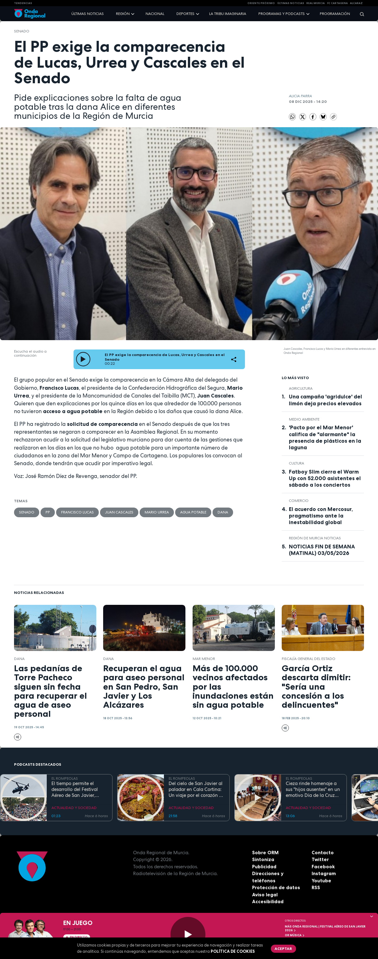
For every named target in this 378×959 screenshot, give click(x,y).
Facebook (323, 867)
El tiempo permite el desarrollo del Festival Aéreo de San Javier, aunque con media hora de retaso (77, 789)
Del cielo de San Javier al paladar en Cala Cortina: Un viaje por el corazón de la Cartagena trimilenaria (196, 789)
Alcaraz (356, 3)
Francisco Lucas (77, 512)
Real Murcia (315, 3)
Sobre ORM (265, 852)
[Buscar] (360, 13)
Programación (335, 13)
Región (123, 13)
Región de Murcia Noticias (315, 538)
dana (223, 512)
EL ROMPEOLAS (64, 778)
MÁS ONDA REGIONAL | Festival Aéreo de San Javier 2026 (325, 928)
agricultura (301, 388)
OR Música (295, 935)
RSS (316, 887)
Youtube (321, 881)
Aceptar (283, 948)
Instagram (324, 873)
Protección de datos (276, 887)
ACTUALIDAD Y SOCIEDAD (74, 807)
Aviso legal (265, 895)
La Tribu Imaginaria (227, 13)
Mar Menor (204, 658)
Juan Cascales (119, 512)
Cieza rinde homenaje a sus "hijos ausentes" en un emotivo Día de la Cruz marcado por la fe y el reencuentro (313, 789)
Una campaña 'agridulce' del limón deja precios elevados (325, 399)
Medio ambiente (304, 419)
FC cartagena (337, 3)
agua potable (193, 512)
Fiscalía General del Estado (308, 658)
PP (47, 512)
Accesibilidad (268, 901)
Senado (21, 31)
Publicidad (264, 867)
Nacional (155, 13)
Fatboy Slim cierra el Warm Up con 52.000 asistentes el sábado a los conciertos (325, 478)
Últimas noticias (87, 13)
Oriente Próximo (261, 3)
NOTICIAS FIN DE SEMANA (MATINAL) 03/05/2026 (322, 549)
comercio (299, 500)
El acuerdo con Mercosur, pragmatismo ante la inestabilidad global (321, 515)
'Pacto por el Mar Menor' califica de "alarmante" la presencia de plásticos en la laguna (325, 437)
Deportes (185, 13)
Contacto (323, 852)
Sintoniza (263, 859)
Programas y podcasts (281, 13)
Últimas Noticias (290, 3)
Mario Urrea (157, 512)
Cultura (296, 463)
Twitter (320, 859)
